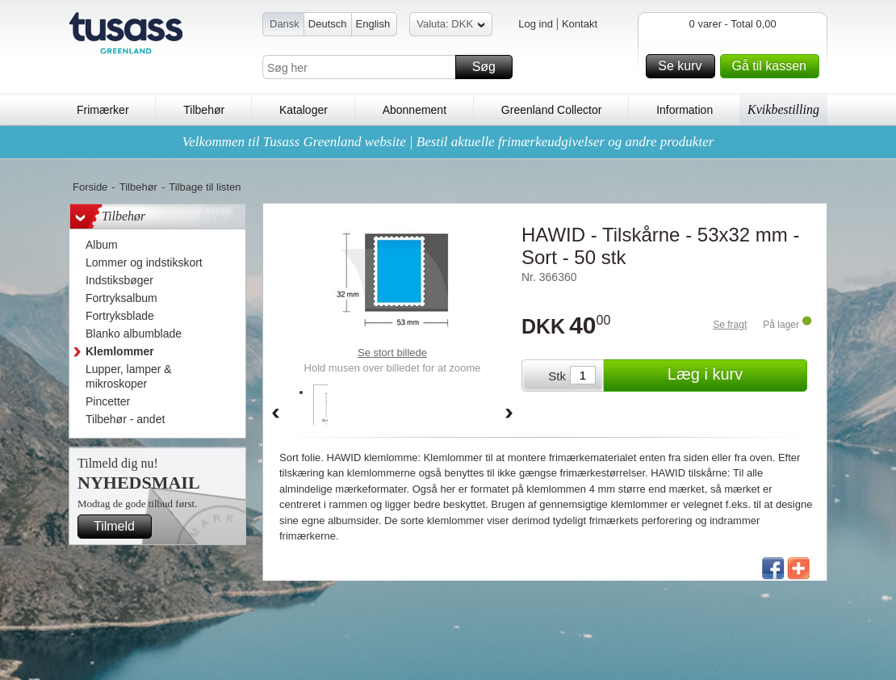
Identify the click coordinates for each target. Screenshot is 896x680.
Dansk (284, 24)
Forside (90, 187)
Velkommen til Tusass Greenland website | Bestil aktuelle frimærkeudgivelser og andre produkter (448, 141)
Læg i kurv (735, 375)
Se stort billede (392, 352)
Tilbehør (203, 109)
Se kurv (684, 66)
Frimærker (103, 109)
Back (275, 414)
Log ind (535, 24)
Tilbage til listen (205, 187)
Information (684, 109)
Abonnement (414, 109)
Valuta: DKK (451, 26)
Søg (490, 67)
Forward (509, 414)
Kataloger (303, 109)
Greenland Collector (551, 109)
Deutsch (327, 24)
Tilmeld (120, 526)
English (373, 24)
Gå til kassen (773, 66)
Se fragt (730, 324)
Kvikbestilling (783, 109)
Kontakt (579, 24)
